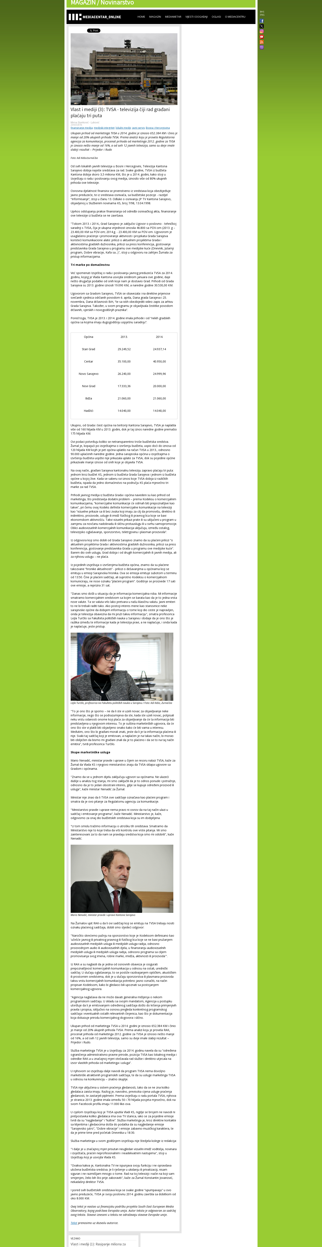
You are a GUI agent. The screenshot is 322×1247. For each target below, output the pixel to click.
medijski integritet (104, 128)
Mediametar (173, 16)
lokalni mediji (123, 128)
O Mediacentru (235, 16)
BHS (262, 11)
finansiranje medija (82, 128)
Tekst (74, 1223)
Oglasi (216, 16)
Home (141, 16)
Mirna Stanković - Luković (85, 122)
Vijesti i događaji (196, 16)
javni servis (138, 128)
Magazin (155, 16)
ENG (262, 14)
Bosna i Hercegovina (158, 128)
